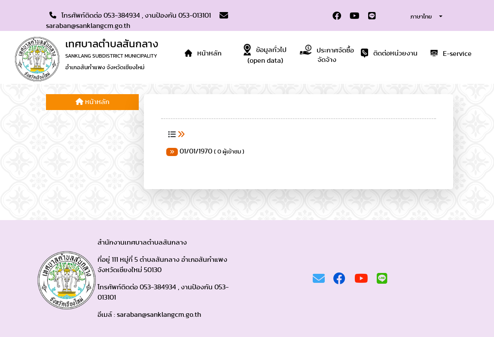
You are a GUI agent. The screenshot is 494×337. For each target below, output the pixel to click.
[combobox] (419, 16)
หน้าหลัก (93, 101)
